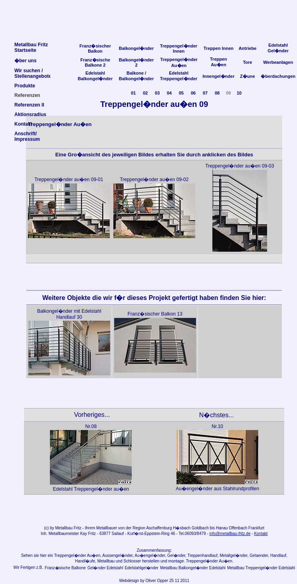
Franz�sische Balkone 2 (95, 62)
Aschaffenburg (159, 528)
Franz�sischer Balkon (95, 48)
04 (169, 93)
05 (181, 93)
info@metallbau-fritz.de (230, 533)
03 (157, 93)
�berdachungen (278, 76)
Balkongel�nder (136, 48)
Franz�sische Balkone (65, 568)
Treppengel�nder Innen (179, 48)
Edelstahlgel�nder (141, 568)
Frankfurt (256, 528)
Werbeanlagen (278, 62)
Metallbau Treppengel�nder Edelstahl (261, 568)
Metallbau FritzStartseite (31, 47)
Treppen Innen (219, 48)
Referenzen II (29, 105)
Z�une (247, 76)
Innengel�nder (218, 76)
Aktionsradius (30, 114)
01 (133, 93)
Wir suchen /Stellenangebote (32, 73)
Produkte (24, 86)
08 (217, 93)
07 (205, 93)
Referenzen (27, 95)
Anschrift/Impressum (27, 136)
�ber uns (25, 60)
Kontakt (260, 533)
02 (145, 93)
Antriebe (248, 48)
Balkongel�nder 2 (136, 62)
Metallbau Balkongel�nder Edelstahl (193, 568)
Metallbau (63, 528)
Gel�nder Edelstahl (105, 568)
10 (239, 93)
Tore (247, 62)
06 (193, 93)
